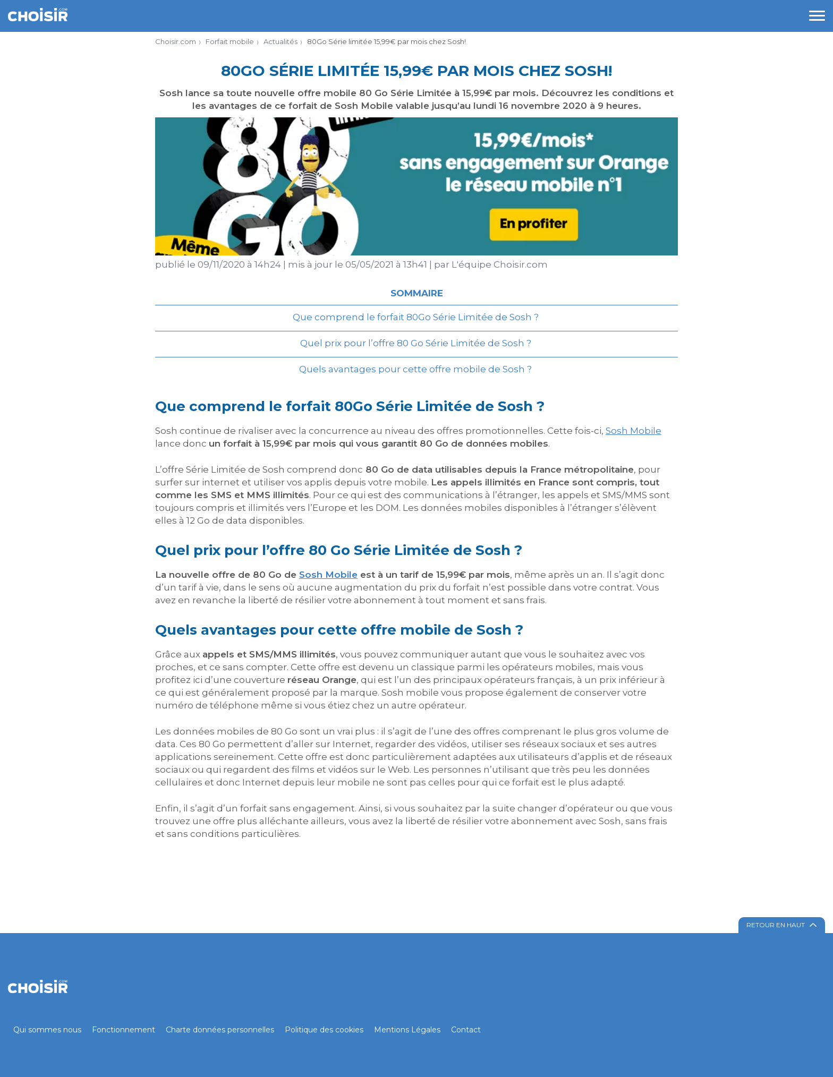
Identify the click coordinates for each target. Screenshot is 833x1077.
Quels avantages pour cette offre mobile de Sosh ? (416, 369)
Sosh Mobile (633, 430)
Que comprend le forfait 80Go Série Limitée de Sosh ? (417, 317)
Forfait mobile (230, 41)
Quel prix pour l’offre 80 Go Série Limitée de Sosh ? (416, 343)
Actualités (281, 41)
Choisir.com (175, 41)
